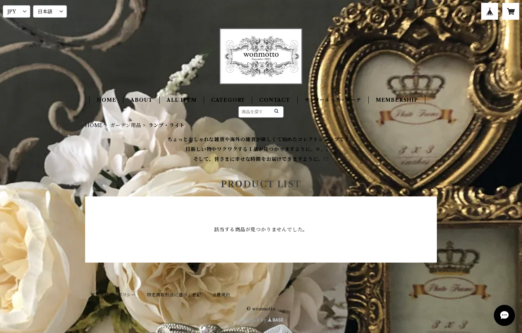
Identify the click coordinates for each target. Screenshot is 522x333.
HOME (106, 100)
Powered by (261, 320)
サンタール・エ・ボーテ (333, 100)
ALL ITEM (181, 100)
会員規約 (221, 294)
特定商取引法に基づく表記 (174, 294)
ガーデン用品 (125, 125)
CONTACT (274, 100)
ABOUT (141, 100)
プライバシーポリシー (113, 294)
